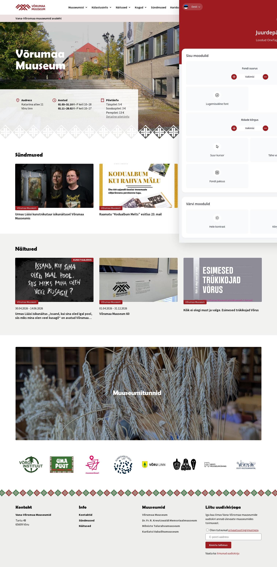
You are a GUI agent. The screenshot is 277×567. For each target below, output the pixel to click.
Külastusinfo (100, 7)
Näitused (121, 7)
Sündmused (158, 7)
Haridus (175, 7)
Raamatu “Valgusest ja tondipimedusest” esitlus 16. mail (220, 216)
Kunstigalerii (192, 7)
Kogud (139, 7)
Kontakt (213, 7)
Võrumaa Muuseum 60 (114, 314)
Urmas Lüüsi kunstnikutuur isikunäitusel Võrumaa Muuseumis (49, 216)
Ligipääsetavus (211, 18)
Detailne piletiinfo (117, 116)
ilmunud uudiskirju (228, 553)
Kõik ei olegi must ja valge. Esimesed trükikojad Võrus (221, 310)
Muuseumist (76, 7)
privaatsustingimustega (243, 530)
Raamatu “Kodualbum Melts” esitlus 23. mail (130, 214)
